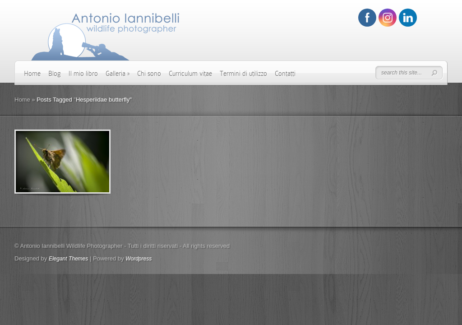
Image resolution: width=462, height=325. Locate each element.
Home (32, 73)
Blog (54, 73)
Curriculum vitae (190, 73)
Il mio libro (83, 73)
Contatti (285, 73)
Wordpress (138, 258)
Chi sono (149, 73)
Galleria (117, 73)
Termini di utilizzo (243, 73)
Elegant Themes (68, 258)
